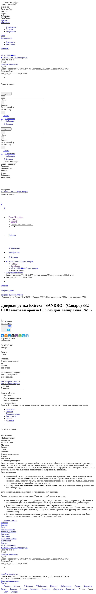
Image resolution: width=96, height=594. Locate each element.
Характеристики (13, 414)
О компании (11, 27)
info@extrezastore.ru (9, 64)
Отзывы (9, 29)
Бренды (4, 525)
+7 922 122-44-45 (8, 55)
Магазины (10, 44)
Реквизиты (10, 42)
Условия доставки (8, 532)
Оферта (4, 543)
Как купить (11, 416)
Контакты (5, 534)
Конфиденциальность (10, 581)
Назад (14, 219)
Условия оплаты (8, 529)
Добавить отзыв (8, 438)
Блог (3, 527)
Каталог (4, 523)
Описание (10, 409)
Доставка (10, 421)
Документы (11, 31)
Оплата (9, 418)
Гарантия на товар (8, 538)
